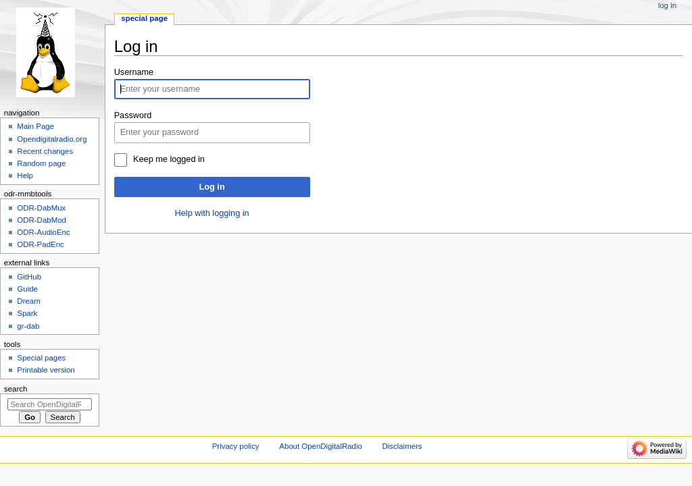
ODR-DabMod (41, 220)
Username (134, 72)
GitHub (29, 277)
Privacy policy (236, 446)
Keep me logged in (169, 159)
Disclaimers (402, 446)
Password (133, 115)
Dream (28, 301)
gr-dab (28, 326)
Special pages (41, 358)
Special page (144, 18)
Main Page (35, 126)
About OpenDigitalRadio (320, 446)
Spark (27, 313)
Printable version (45, 370)
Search (16, 389)
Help (25, 175)
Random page (41, 163)
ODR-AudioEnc (43, 232)
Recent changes (45, 151)
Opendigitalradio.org (51, 139)
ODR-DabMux (41, 208)
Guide (27, 289)
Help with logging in (212, 213)
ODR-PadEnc (40, 244)
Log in (212, 187)
